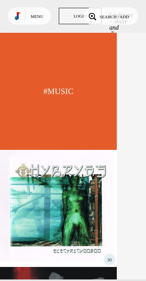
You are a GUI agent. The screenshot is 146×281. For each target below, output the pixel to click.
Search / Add (108, 16)
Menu (37, 16)
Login (80, 16)
